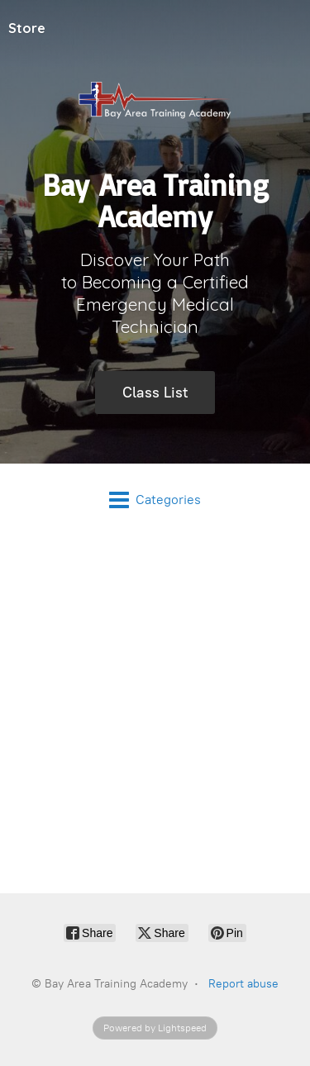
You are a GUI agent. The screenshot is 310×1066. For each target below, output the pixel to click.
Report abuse (243, 984)
